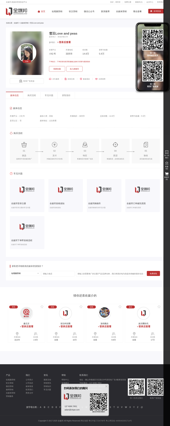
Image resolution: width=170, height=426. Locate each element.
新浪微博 (105, 11)
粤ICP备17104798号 (97, 421)
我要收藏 (57, 69)
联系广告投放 (26, 81)
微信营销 (9, 386)
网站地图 (84, 421)
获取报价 (66, 95)
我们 (28, 375)
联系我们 (160, 2)
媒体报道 (29, 386)
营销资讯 (47, 383)
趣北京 (26, 323)
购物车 (138, 2)
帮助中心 (65, 380)
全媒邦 (16, 23)
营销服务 (9, 396)
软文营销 (73, 11)
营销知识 (47, 386)
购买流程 (32, 95)
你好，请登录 (115, 2)
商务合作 (29, 393)
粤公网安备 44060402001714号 (119, 421)
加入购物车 (74, 69)
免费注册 (127, 2)
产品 (8, 375)
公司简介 (29, 380)
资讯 (46, 375)
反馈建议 (65, 383)
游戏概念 (104, 323)
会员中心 (149, 2)
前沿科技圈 (65, 323)
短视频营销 (57, 11)
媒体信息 (14, 95)
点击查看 (53, 121)
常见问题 (49, 95)
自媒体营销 (121, 11)
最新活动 (47, 380)
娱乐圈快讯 (143, 323)
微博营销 (9, 390)
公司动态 (29, 383)
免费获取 (153, 274)
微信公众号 (89, 11)
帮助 (64, 375)
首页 (43, 11)
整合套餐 (137, 11)
